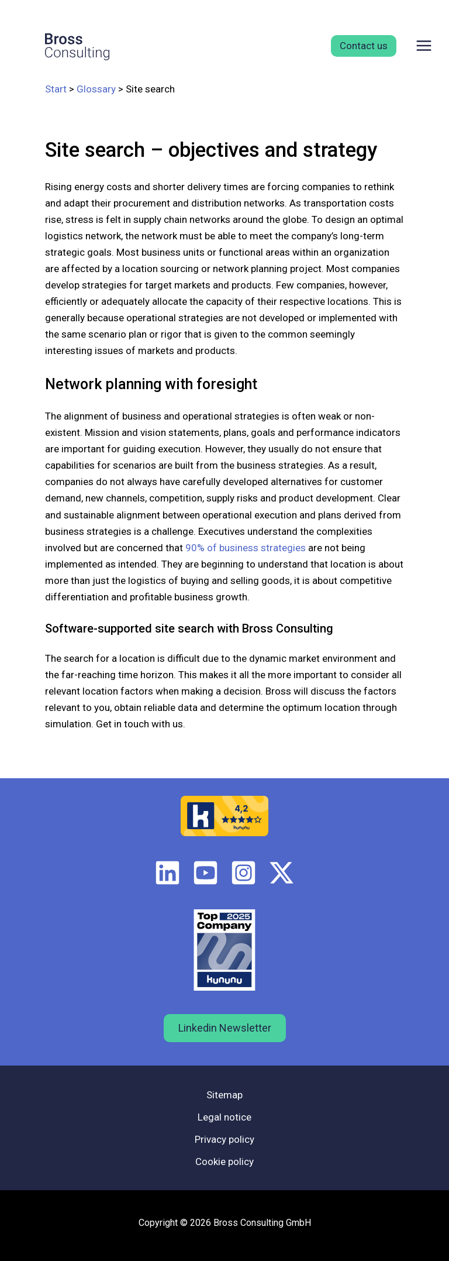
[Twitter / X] (281, 873)
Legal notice (224, 1117)
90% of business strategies (245, 548)
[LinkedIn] (167, 873)
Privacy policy (224, 1139)
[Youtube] (205, 873)
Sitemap (224, 1095)
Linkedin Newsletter (224, 1028)
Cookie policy (224, 1161)
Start (56, 89)
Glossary (96, 89)
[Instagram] (243, 873)
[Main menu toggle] (424, 45)
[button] (359, 46)
